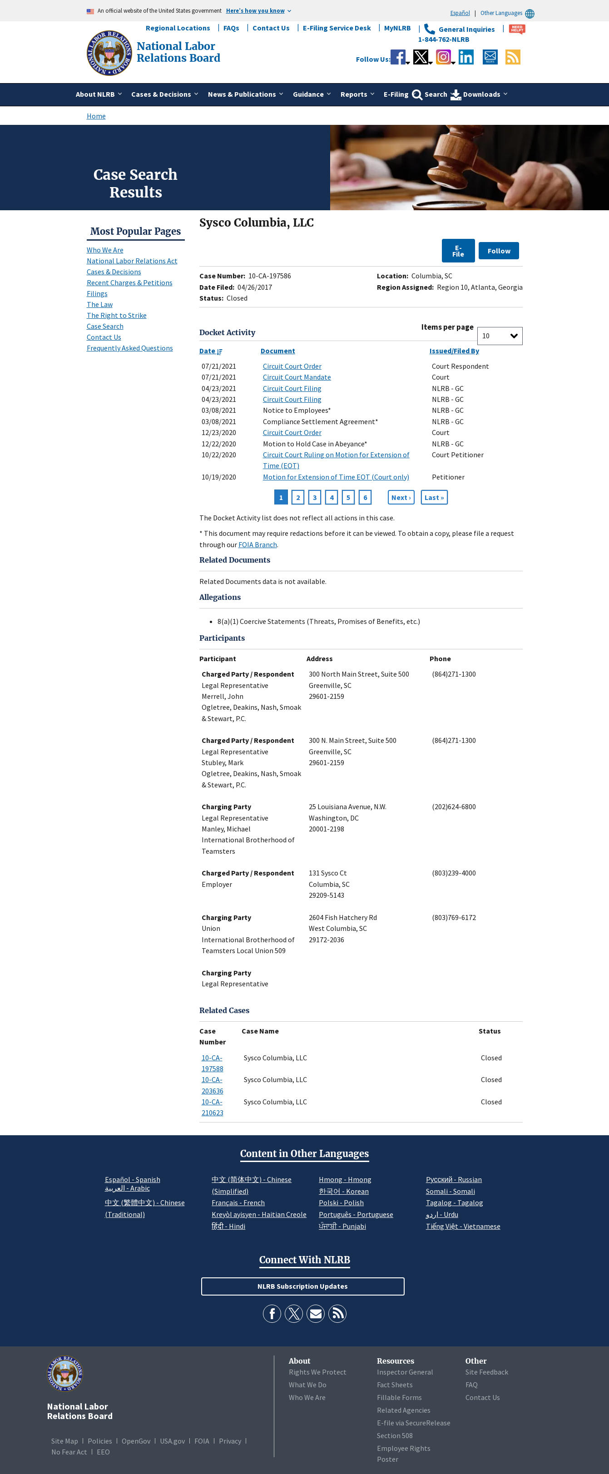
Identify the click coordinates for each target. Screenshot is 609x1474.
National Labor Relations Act (132, 260)
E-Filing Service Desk (337, 28)
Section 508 (395, 1435)
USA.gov (172, 1440)
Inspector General (405, 1371)
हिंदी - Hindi (228, 1226)
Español (460, 12)
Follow (499, 250)
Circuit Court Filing (292, 388)
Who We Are (105, 249)
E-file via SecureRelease (414, 1422)
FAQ (471, 1384)
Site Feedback (486, 1371)
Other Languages (508, 13)
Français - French (238, 1202)
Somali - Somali (450, 1191)
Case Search (105, 326)
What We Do (308, 1384)
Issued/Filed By (454, 350)
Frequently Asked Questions (130, 347)
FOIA (201, 1440)
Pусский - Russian (454, 1179)
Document (278, 350)
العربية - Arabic (127, 1188)
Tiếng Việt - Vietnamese (463, 1226)
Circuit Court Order (292, 366)
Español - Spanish (132, 1179)
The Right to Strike (117, 315)
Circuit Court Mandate (297, 376)
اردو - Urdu (442, 1214)
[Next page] (401, 497)
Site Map (64, 1440)
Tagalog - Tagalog (454, 1202)
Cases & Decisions (114, 271)
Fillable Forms (399, 1397)
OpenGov (136, 1440)
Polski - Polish (341, 1202)
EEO (103, 1451)
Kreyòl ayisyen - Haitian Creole (259, 1214)
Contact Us (271, 28)
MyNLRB (397, 28)
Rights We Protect (318, 1371)
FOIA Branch (257, 544)
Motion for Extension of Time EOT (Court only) (336, 476)
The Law (100, 304)
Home (96, 115)
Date (211, 350)
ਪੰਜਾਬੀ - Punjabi (342, 1226)
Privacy (230, 1440)
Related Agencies (404, 1410)
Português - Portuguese (356, 1214)
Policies (100, 1440)
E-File (458, 250)
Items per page (447, 327)
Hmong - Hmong (345, 1179)
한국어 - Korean (344, 1191)
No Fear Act (69, 1451)
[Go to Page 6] (434, 497)
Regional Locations (178, 28)
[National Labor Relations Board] (110, 52)
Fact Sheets (395, 1384)
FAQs (231, 28)
